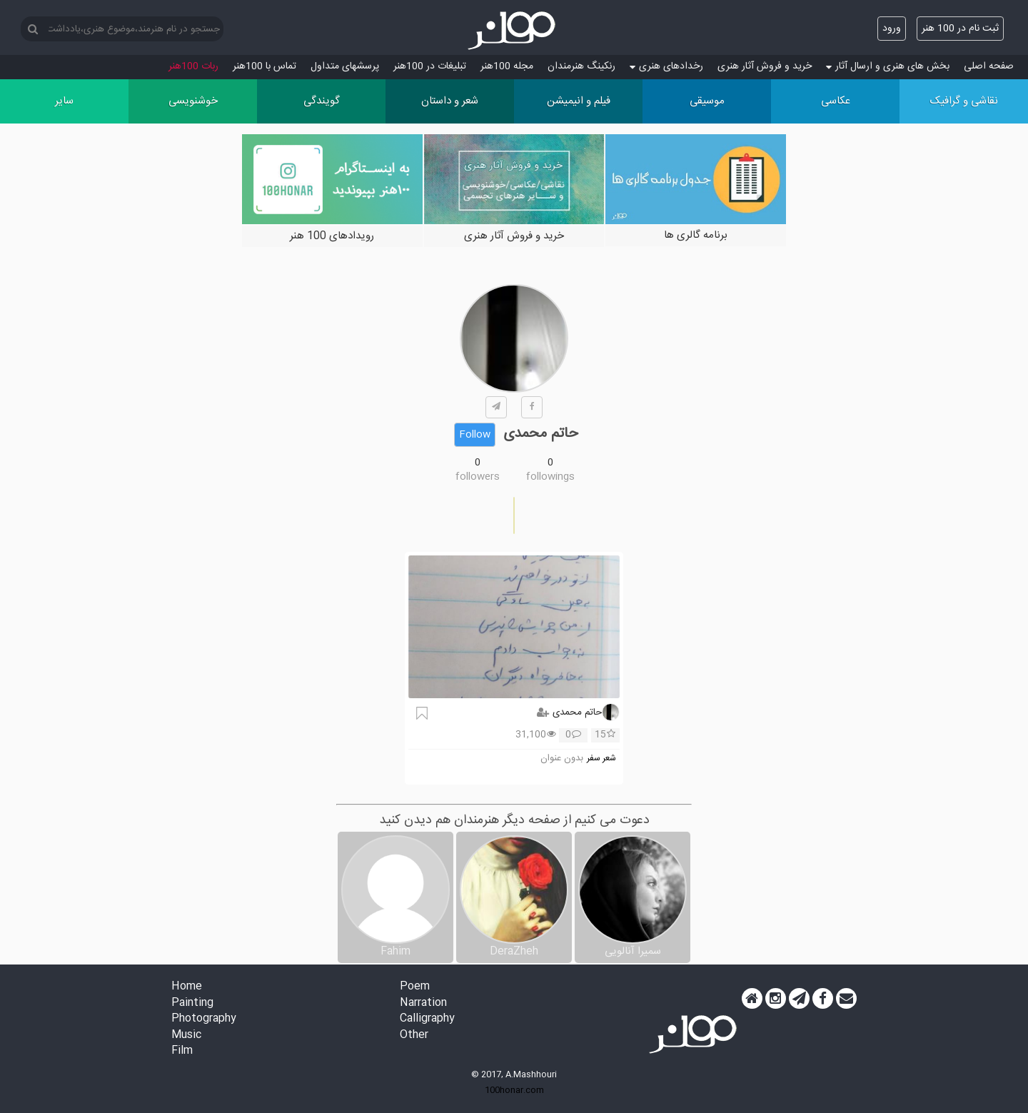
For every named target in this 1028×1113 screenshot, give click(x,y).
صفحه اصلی (989, 66)
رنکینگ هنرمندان (581, 66)
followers (477, 477)
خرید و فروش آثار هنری (764, 66)
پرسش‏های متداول (345, 66)
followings (550, 477)
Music (186, 1035)
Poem (415, 987)
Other (414, 1035)
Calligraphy (427, 1019)
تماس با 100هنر (264, 66)
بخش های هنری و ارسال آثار (887, 66)
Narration (423, 1003)
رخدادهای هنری (666, 66)
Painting (192, 1003)
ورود (891, 28)
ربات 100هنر (193, 66)
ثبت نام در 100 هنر (960, 28)
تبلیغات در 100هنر (429, 66)
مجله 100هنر (506, 66)
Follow (474, 434)
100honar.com (514, 1090)
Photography (203, 1019)
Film (182, 1051)
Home (186, 987)
